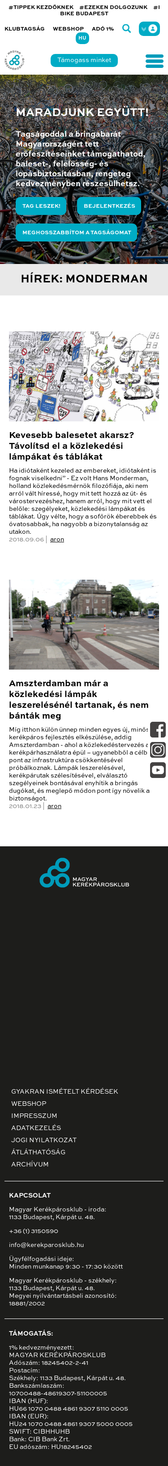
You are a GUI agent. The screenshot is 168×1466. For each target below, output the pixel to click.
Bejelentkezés (109, 206)
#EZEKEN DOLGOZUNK (113, 7)
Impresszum (34, 1116)
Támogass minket (84, 60)
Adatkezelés (36, 1128)
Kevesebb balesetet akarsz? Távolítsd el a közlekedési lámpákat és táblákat (71, 446)
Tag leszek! (41, 206)
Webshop (68, 29)
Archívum (30, 1165)
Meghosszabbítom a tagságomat (76, 233)
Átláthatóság (38, 1152)
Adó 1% (103, 29)
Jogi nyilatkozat (44, 1140)
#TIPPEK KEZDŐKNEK (41, 7)
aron (57, 539)
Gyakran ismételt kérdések (64, 1092)
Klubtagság (24, 29)
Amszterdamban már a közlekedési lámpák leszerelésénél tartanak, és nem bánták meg (79, 700)
